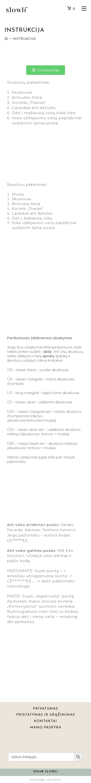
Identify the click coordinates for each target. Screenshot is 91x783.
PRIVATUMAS (45, 709)
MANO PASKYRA (45, 727)
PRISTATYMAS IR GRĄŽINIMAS (45, 715)
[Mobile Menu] (82, 9)
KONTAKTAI (45, 721)
